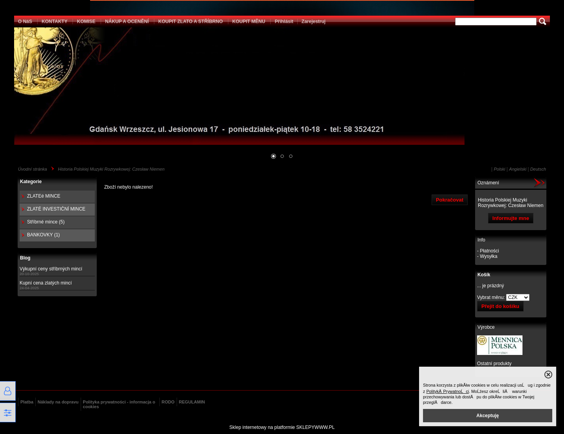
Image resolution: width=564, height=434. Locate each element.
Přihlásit (284, 21)
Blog (25, 258)
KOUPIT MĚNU (248, 21)
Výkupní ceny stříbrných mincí (51, 269)
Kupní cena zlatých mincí (46, 283)
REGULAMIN (192, 402)
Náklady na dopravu (58, 402)
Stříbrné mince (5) (46, 222)
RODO (168, 402)
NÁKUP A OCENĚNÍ (127, 21)
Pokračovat (449, 200)
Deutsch (538, 169)
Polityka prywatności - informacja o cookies (119, 404)
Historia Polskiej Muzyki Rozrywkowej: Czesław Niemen (111, 169)
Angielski (517, 169)
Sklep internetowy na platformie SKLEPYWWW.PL (282, 427)
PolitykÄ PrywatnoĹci (447, 391)
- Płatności (488, 251)
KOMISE (86, 21)
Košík (483, 274)
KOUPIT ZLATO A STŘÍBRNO (190, 21)
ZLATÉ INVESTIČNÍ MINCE (56, 209)
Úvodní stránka (32, 169)
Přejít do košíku (500, 306)
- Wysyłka (487, 256)
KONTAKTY (54, 21)
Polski (499, 169)
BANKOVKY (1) (43, 235)
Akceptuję (487, 415)
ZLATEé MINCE (43, 196)
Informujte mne (510, 218)
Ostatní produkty (494, 363)
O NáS (25, 21)
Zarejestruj (313, 21)
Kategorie (31, 181)
